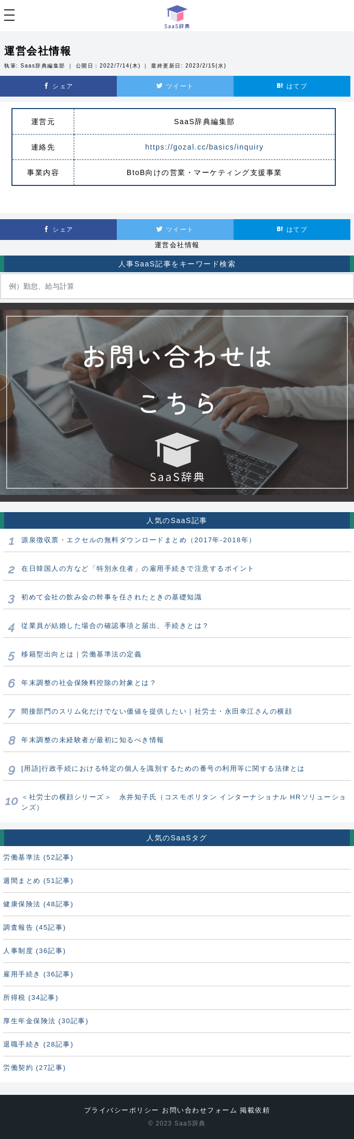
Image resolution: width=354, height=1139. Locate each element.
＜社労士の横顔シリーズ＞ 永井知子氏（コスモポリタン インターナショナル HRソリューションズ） (184, 802)
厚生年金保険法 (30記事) (46, 1021)
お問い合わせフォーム (199, 1110)
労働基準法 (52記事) (38, 857)
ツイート (175, 86)
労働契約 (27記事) (34, 1067)
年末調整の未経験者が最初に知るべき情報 (93, 740)
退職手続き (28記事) (38, 1044)
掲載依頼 (255, 1110)
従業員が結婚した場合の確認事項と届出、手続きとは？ (115, 625)
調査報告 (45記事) (34, 927)
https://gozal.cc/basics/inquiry (204, 147)
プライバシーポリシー (121, 1110)
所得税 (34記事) (31, 997)
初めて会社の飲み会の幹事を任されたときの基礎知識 (111, 597)
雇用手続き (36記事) (38, 974)
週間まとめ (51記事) (38, 881)
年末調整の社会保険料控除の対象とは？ (89, 683)
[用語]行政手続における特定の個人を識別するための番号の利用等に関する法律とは (163, 768)
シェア (58, 86)
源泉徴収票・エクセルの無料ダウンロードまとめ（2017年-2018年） (138, 540)
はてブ (292, 86)
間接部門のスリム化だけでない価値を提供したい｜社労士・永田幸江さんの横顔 (156, 711)
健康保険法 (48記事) (38, 904)
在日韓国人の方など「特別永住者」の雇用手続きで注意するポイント (138, 568)
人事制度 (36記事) (34, 951)
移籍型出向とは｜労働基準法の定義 (81, 654)
